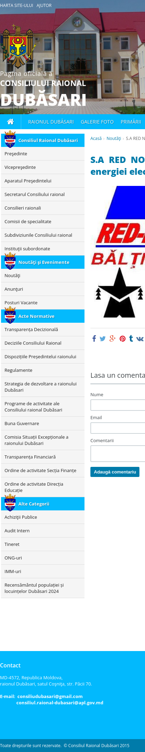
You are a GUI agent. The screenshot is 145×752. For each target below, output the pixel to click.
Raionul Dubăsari (51, 121)
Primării (131, 121)
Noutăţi (113, 138)
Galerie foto (97, 121)
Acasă (96, 138)
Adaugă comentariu (115, 472)
